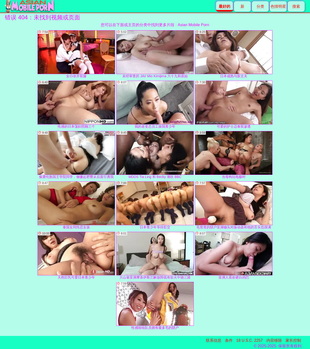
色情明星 (278, 6)
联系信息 (213, 340)
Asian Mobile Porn (193, 25)
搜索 (296, 6)
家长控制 (293, 340)
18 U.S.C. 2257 (249, 340)
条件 (229, 340)
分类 (260, 6)
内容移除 (274, 340)
